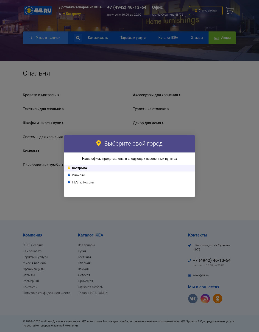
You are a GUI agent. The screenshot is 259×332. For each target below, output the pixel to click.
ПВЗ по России (83, 182)
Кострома (79, 168)
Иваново (78, 175)
